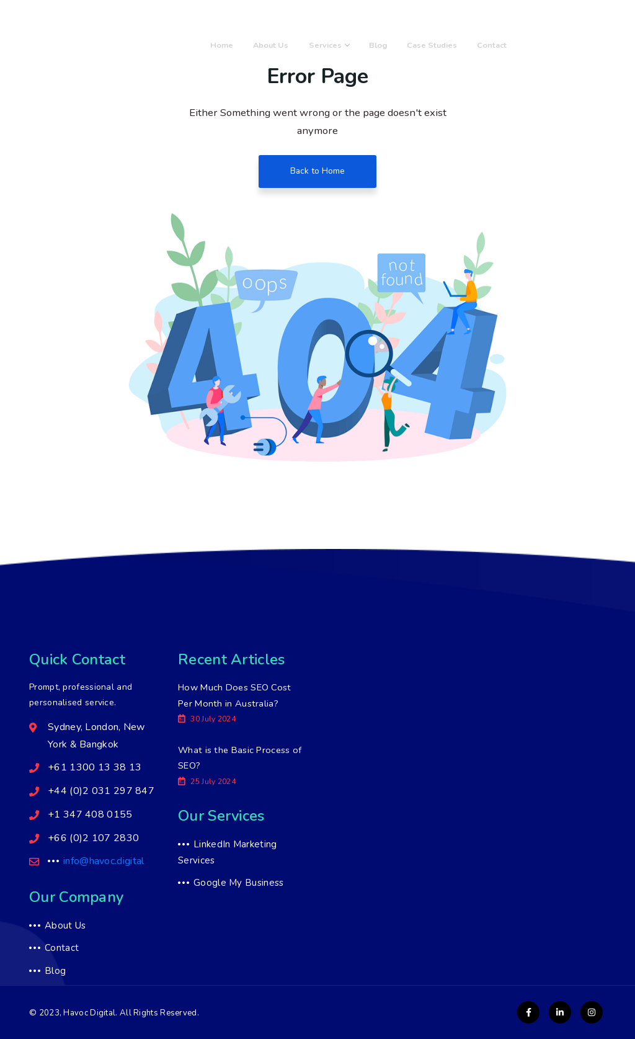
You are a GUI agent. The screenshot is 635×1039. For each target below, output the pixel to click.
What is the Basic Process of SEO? (234, 758)
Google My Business (238, 884)
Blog (398, 45)
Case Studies (444, 45)
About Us (307, 45)
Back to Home (317, 171)
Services (357, 45)
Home (265, 45)
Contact (496, 45)
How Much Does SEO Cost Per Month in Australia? (236, 696)
